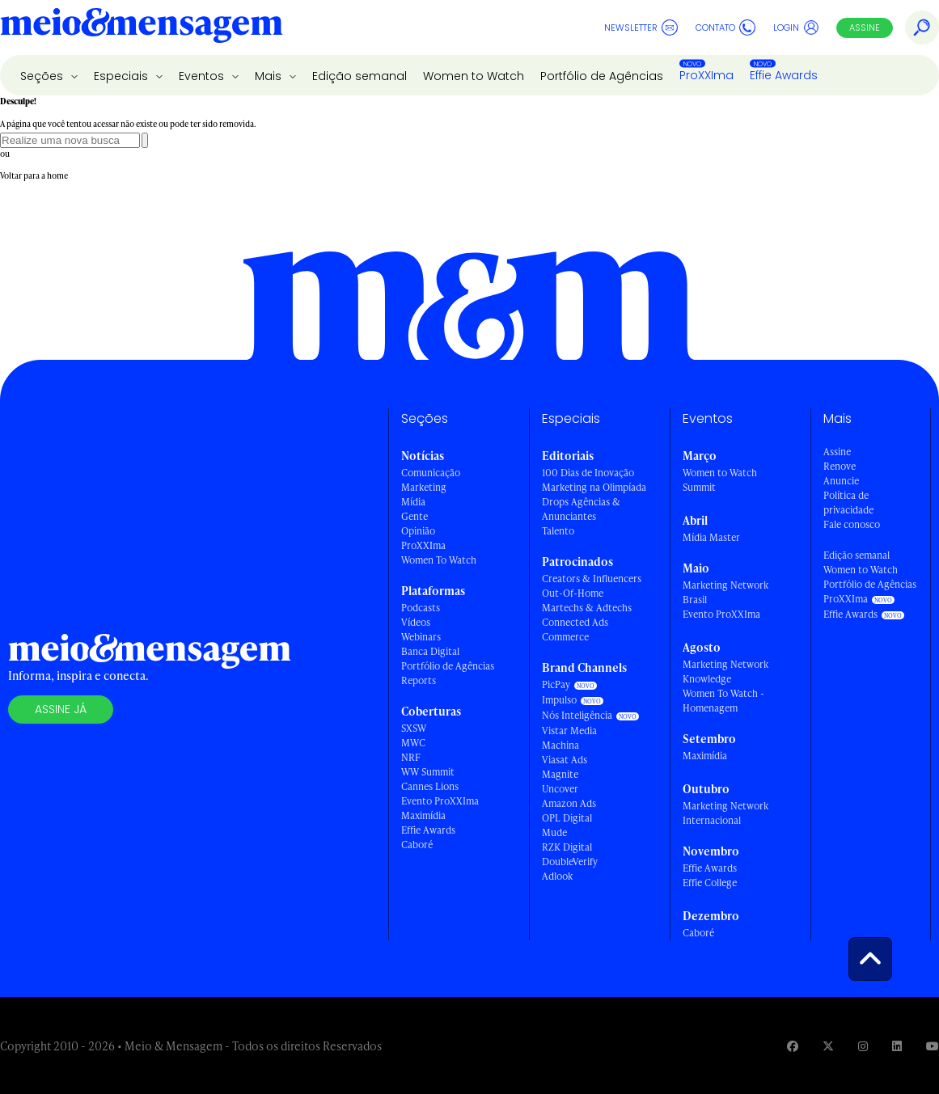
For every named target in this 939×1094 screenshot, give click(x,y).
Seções (43, 76)
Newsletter (641, 27)
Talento (558, 531)
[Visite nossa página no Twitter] (828, 1046)
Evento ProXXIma (440, 801)
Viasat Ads (564, 760)
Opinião (418, 531)
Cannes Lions (430, 786)
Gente (414, 516)
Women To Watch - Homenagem (723, 700)
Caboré (417, 844)
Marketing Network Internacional (725, 813)
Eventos (203, 76)
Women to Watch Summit (720, 480)
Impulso (559, 700)
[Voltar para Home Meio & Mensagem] (141, 27)
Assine (864, 27)
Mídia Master (711, 537)
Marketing (423, 487)
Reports (418, 680)
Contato (725, 27)
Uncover (560, 789)
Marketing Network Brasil (725, 592)
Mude (554, 832)
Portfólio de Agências (601, 76)
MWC (413, 743)
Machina (560, 745)
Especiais (122, 76)
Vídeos (415, 622)
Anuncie (841, 481)
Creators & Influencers (591, 578)
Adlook (557, 876)
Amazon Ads (569, 803)
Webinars (421, 637)
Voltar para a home (34, 175)
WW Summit (428, 772)
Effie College (710, 882)
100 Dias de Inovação (588, 472)
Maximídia (423, 815)
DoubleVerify (570, 861)
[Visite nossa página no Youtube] (932, 1046)
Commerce (565, 637)
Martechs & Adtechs (587, 608)
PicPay (556, 684)
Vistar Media (569, 730)
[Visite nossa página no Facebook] (792, 1046)
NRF (411, 757)
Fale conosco (851, 524)
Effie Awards (784, 75)
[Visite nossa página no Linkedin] (897, 1046)
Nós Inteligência (577, 715)
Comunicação (430, 472)
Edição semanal (359, 76)
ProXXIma (706, 75)
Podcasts (420, 608)
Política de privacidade (848, 502)
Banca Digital (430, 651)
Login (796, 27)
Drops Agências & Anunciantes (581, 509)
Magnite (560, 774)
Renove (839, 466)
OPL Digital (567, 818)
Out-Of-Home (572, 593)
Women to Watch (473, 76)
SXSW (413, 728)
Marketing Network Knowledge (725, 671)
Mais (270, 76)
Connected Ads (575, 622)
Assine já (61, 709)
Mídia (413, 502)
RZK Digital (567, 847)
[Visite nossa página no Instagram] (863, 1046)
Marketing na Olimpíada (594, 487)
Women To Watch (438, 560)
